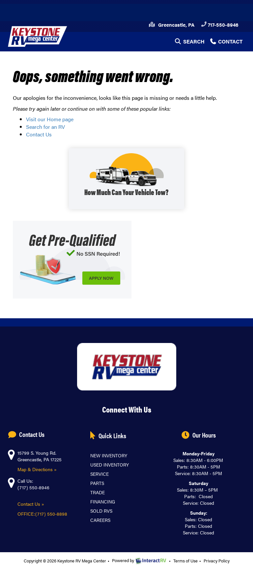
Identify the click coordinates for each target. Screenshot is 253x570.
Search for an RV (45, 126)
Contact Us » (30, 503)
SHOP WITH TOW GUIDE (126, 178)
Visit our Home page (49, 119)
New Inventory (108, 455)
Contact (226, 42)
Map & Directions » (37, 469)
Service (99, 473)
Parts (97, 483)
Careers (100, 520)
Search (189, 42)
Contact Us (39, 134)
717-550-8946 (220, 24)
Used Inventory (109, 464)
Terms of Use (185, 560)
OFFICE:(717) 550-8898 (43, 513)
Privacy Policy (217, 560)
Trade (97, 492)
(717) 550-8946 (33, 487)
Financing (102, 501)
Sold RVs (101, 510)
